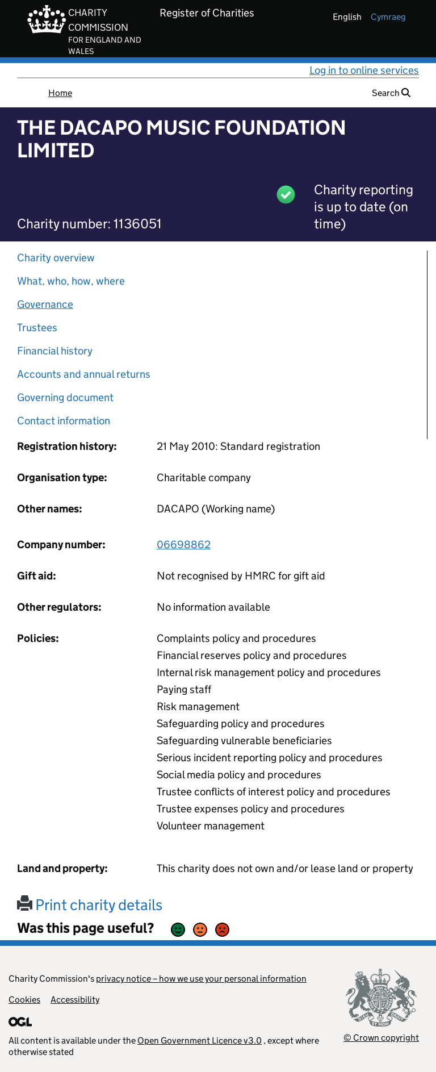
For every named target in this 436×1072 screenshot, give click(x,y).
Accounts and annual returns (83, 374)
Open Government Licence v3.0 (199, 1040)
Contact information (63, 420)
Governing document (65, 397)
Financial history (55, 350)
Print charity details (89, 904)
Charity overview (56, 257)
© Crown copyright (381, 1037)
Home (60, 92)
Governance (45, 304)
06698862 (184, 544)
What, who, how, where (71, 280)
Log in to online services (364, 70)
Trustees (37, 327)
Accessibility (75, 999)
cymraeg (388, 16)
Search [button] (391, 92)
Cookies (24, 999)
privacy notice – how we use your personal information (201, 978)
